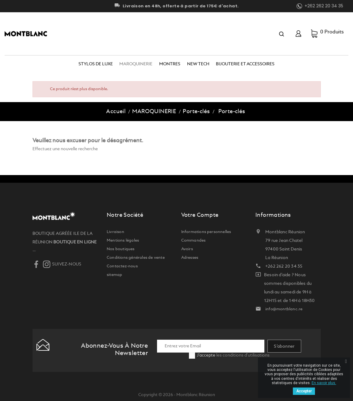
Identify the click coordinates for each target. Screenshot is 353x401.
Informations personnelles (206, 232)
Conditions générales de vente (136, 258)
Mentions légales (123, 241)
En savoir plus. (324, 383)
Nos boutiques (121, 249)
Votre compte (200, 215)
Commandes (193, 241)
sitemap (114, 275)
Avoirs (187, 249)
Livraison (115, 232)
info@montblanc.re (283, 309)
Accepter (304, 391)
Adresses (189, 258)
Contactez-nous (122, 266)
